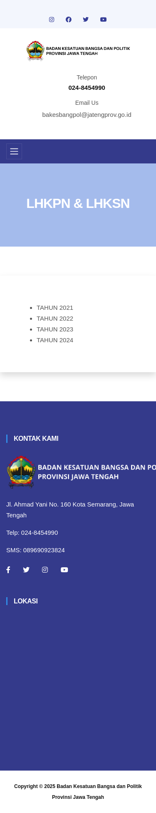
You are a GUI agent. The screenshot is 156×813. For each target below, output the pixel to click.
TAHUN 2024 (55, 339)
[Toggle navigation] (14, 151)
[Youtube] (64, 569)
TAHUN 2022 (55, 318)
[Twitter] (26, 569)
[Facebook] (8, 569)
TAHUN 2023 (55, 329)
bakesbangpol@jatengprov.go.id (86, 114)
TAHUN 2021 (55, 307)
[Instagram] (45, 569)
